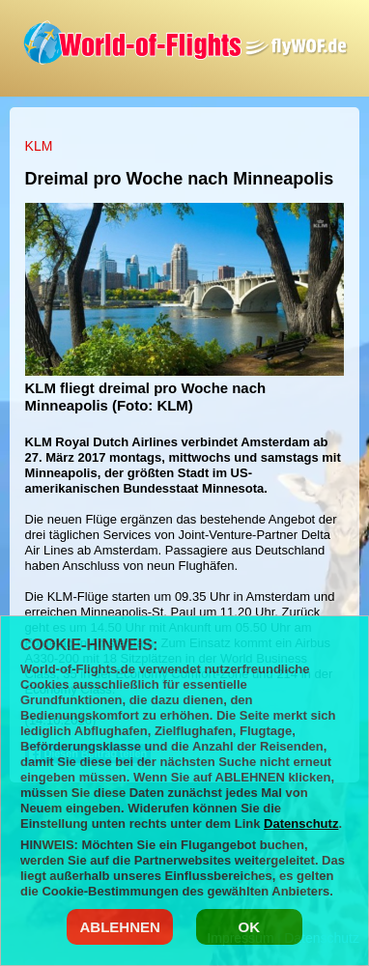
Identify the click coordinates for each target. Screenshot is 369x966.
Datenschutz (301, 823)
